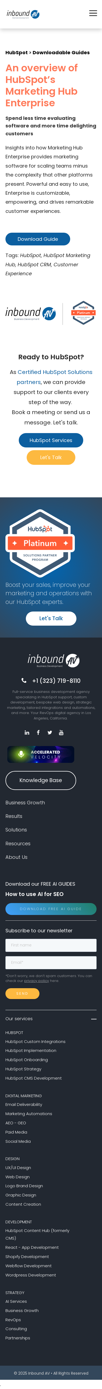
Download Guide (38, 239)
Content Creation (23, 1204)
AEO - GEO (15, 1123)
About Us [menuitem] (16, 857)
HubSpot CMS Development (33, 1078)
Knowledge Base (41, 780)
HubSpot (16, 52)
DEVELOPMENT (18, 1222)
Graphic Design (20, 1195)
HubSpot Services (51, 440)
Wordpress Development (30, 1275)
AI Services (16, 1301)
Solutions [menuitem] (16, 829)
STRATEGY (14, 1292)
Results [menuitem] (13, 816)
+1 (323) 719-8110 (56, 681)
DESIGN (12, 1158)
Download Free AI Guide (51, 908)
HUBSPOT (14, 1032)
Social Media (18, 1141)
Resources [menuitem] (17, 843)
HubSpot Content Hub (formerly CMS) (37, 1234)
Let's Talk (51, 457)
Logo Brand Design (24, 1186)
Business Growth (22, 1310)
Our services (51, 1019)
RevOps (13, 1320)
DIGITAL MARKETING (23, 1096)
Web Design (17, 1177)
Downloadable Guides (61, 52)
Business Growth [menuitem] (25, 802)
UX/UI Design (18, 1167)
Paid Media (16, 1132)
